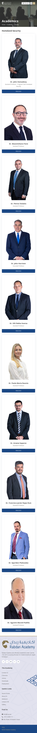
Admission (5, 699)
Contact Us (5, 673)
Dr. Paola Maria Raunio (18, 383)
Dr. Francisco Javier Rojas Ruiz (18, 503)
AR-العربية (27, 3)
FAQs (3, 727)
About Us (4, 696)
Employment (5, 684)
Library (4, 678)
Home (3, 24)
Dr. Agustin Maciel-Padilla (18, 622)
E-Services (5, 675)
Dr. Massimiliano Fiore (18, 144)
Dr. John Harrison (18, 263)
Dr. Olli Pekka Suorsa (18, 323)
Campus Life (5, 702)
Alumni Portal (6, 693)
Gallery (4, 704)
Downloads (5, 681)
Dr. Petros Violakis (18, 203)
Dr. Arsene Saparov (18, 443)
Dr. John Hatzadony (18, 82)
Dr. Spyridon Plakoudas (18, 563)
